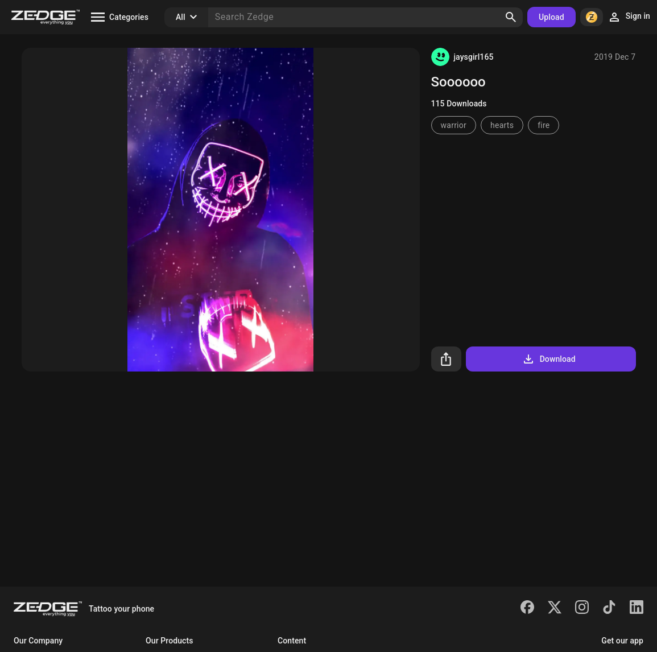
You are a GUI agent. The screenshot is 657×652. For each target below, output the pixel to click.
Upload (551, 17)
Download (549, 359)
